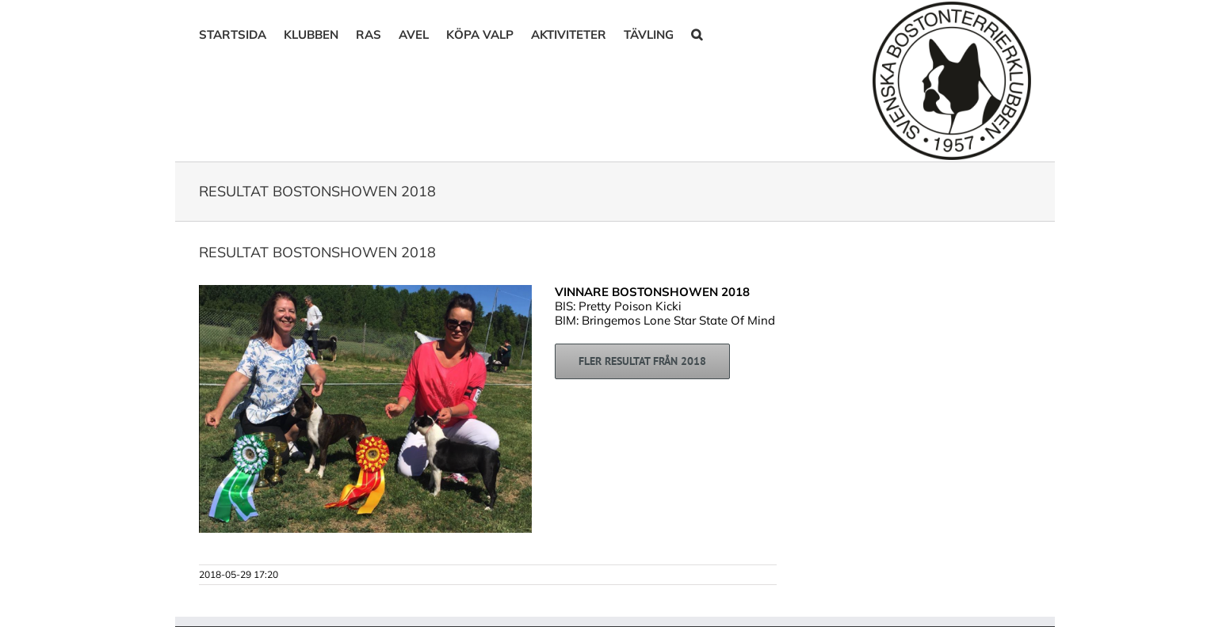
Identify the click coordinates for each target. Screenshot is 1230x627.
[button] (696, 33)
